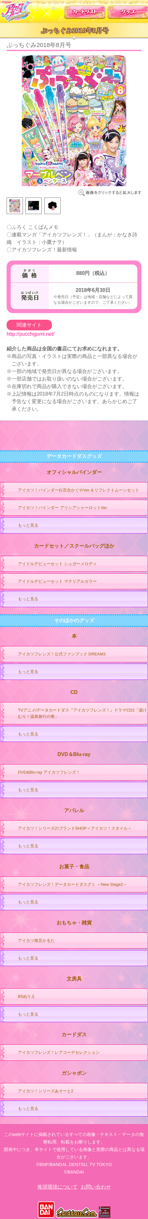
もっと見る (22, 525)
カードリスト (85, 10)
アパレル (74, 810)
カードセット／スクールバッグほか (74, 546)
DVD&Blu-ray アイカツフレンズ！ (43, 772)
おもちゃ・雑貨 (74, 922)
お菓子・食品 (74, 866)
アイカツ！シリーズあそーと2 (39, 1091)
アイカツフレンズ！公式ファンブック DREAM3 (56, 654)
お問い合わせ (96, 1187)
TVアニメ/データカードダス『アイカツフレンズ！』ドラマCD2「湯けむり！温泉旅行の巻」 (76, 712)
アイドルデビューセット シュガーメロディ (51, 564)
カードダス (74, 1034)
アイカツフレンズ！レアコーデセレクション (53, 1053)
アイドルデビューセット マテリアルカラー (51, 581)
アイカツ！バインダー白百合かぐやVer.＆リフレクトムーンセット (72, 490)
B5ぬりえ (20, 996)
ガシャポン (74, 1073)
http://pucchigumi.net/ (30, 334)
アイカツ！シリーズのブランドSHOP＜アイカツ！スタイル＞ (69, 828)
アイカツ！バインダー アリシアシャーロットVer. (57, 508)
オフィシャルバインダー (74, 472)
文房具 (74, 978)
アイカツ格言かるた (30, 941)
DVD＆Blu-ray (74, 754)
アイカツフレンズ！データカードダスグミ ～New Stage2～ (66, 885)
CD (74, 692)
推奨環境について (57, 1187)
